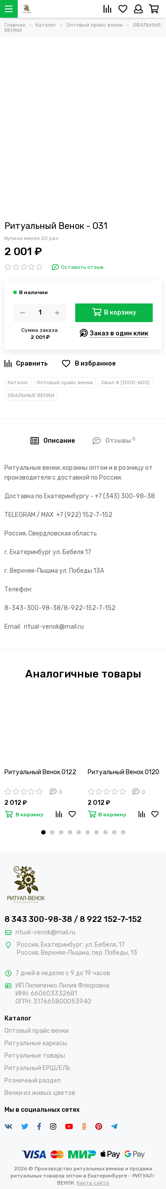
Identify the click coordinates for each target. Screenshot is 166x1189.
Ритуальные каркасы (35, 1043)
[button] (43, 832)
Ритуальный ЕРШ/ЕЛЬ (37, 1068)
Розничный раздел (32, 1080)
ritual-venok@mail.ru (45, 932)
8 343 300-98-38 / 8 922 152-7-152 (73, 919)
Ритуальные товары (34, 1055)
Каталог (18, 382)
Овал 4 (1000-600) (125, 382)
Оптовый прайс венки (65, 382)
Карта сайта (93, 1183)
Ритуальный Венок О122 (40, 772)
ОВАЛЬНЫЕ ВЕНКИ (31, 395)
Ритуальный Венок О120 (123, 772)
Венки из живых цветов (39, 1093)
